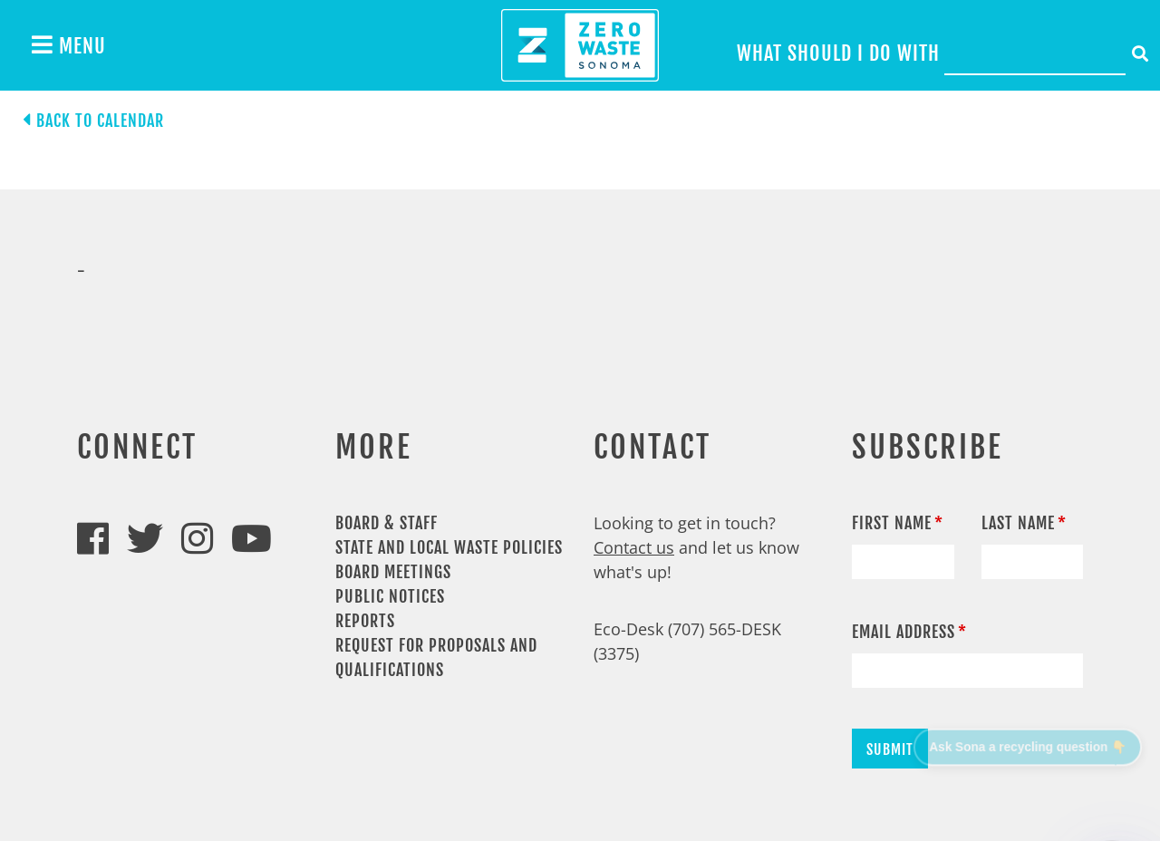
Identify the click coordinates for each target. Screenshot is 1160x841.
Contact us (634, 547)
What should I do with (838, 53)
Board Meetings (393, 572)
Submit (890, 749)
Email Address (903, 632)
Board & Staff (386, 523)
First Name (892, 523)
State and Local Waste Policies (449, 547)
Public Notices (390, 596)
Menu (69, 45)
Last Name (1018, 523)
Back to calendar (100, 120)
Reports (365, 621)
